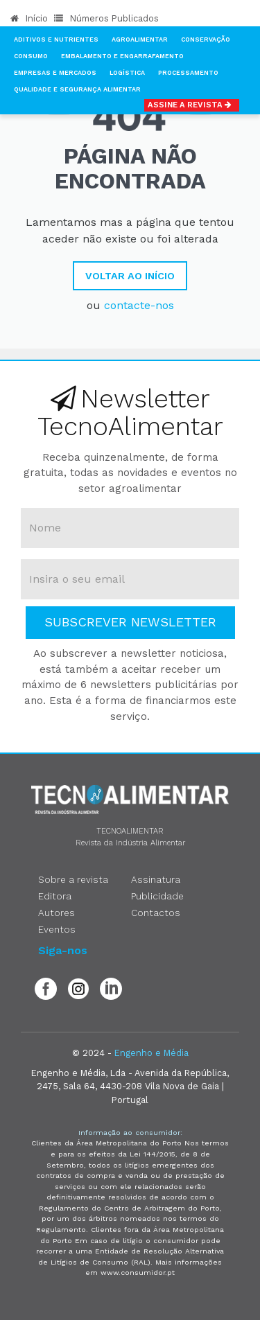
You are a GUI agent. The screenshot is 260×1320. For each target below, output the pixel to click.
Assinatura (155, 879)
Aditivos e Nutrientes (56, 39)
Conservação (205, 39)
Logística (127, 72)
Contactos (155, 912)
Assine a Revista (192, 104)
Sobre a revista (73, 879)
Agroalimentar (140, 39)
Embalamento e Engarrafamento (122, 56)
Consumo (31, 56)
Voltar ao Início (130, 275)
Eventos (57, 929)
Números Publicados (106, 18)
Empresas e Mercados (55, 72)
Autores (56, 912)
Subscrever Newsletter (130, 622)
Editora (54, 895)
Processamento (188, 72)
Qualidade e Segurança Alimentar (77, 89)
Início (29, 18)
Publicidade (157, 895)
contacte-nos (139, 305)
